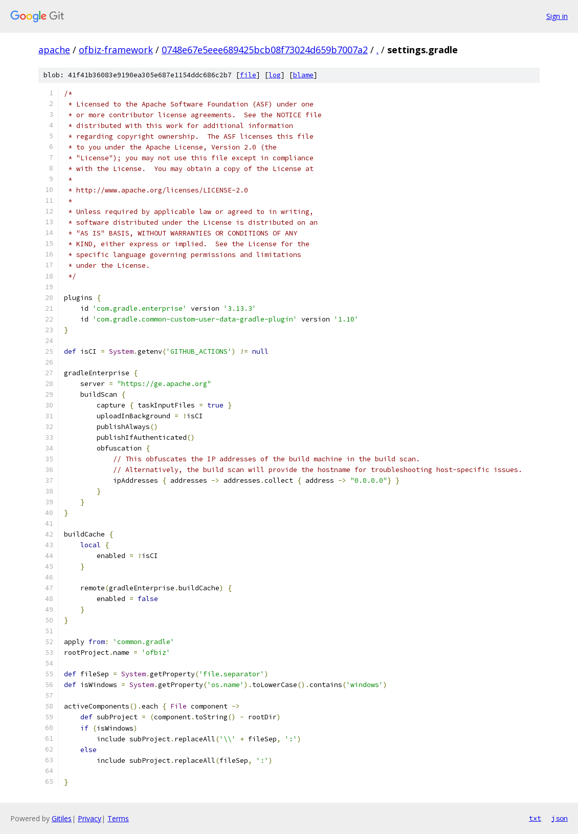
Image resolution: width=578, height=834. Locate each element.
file (248, 75)
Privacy (89, 818)
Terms (118, 818)
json (559, 818)
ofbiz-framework (116, 50)
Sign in (557, 16)
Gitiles (62, 818)
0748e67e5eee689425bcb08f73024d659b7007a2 (265, 50)
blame (303, 75)
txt (535, 818)
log (275, 75)
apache (54, 50)
